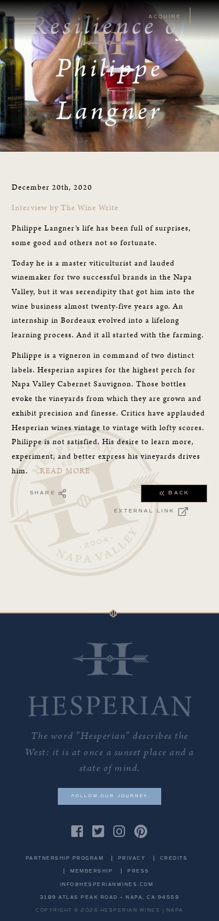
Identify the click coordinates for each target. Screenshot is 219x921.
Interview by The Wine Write (66, 208)
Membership (91, 871)
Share (48, 493)
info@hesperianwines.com (107, 884)
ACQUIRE (164, 16)
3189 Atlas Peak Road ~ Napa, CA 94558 (110, 897)
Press (138, 871)
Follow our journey (109, 795)
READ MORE (65, 471)
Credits (174, 858)
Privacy (132, 858)
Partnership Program (65, 858)
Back (174, 493)
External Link (151, 511)
